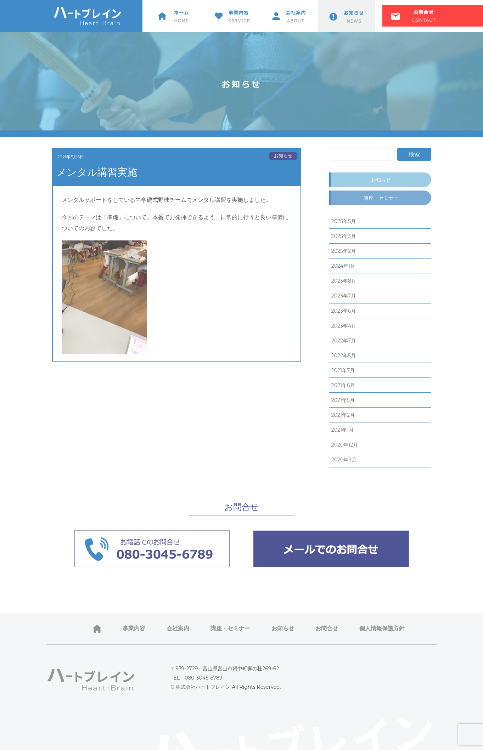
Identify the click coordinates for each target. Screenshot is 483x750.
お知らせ (283, 155)
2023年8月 (343, 281)
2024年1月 (343, 266)
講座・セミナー (381, 198)
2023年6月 (343, 311)
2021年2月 (343, 415)
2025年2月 (343, 251)
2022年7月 (343, 340)
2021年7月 (343, 370)
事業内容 (134, 628)
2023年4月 (343, 326)
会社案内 (178, 628)
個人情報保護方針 (382, 628)
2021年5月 (343, 400)
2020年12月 (344, 445)
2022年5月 (343, 355)
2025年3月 (343, 236)
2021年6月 (343, 385)
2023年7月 (343, 295)
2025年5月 (343, 221)
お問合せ (326, 628)
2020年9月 (343, 459)
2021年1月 (342, 430)
